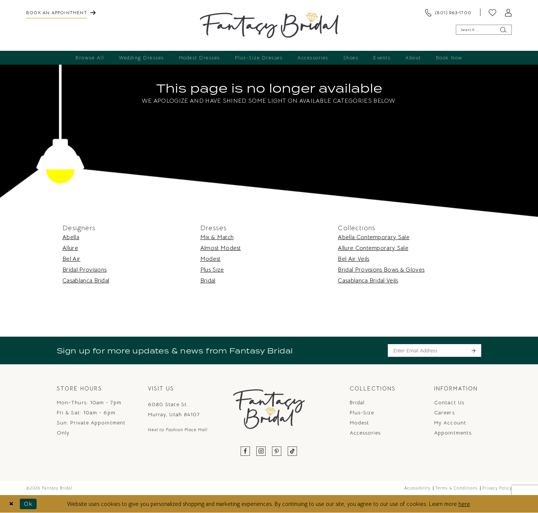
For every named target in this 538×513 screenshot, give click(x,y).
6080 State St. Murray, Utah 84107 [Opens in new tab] (174, 409)
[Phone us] (448, 12)
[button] (508, 12)
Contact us (449, 402)
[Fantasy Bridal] (269, 25)
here (464, 503)
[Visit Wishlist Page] (492, 12)
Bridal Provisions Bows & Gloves (381, 270)
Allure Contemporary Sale (373, 248)
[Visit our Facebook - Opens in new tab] (245, 451)
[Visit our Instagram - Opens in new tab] (261, 451)
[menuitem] (61, 12)
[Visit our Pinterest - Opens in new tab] (277, 451)
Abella (70, 237)
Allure (70, 248)
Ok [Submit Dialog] (28, 503)
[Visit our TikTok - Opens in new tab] (292, 451)
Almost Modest (220, 248)
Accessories (365, 432)
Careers (444, 412)
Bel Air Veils (353, 259)
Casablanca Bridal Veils (368, 280)
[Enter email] (434, 350)
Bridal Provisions (84, 270)
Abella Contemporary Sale (373, 237)
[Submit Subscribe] (473, 350)
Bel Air (71, 259)
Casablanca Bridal (85, 280)
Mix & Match (217, 237)
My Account (450, 422)
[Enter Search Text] (484, 30)
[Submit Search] (503, 30)
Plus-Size (362, 412)
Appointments (452, 432)
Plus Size (212, 270)
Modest (210, 259)
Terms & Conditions (456, 488)
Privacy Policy (497, 488)
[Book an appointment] (61, 12)
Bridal (208, 280)
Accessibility (417, 488)
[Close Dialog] (11, 503)
